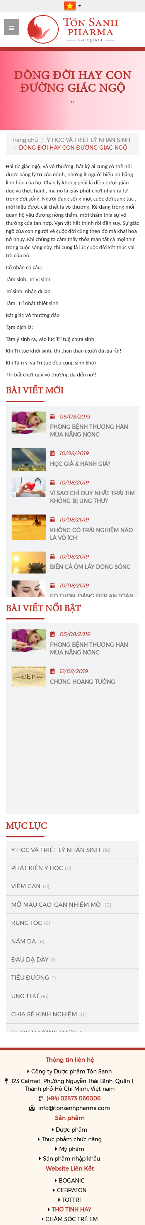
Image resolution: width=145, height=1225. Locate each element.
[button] (72, 5)
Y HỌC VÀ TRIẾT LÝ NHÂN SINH (88, 140)
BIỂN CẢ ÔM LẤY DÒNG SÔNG (90, 567)
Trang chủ (25, 140)
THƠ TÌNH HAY (71, 1209)
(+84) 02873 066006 (73, 1098)
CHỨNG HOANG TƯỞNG (82, 681)
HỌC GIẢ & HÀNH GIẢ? (80, 464)
